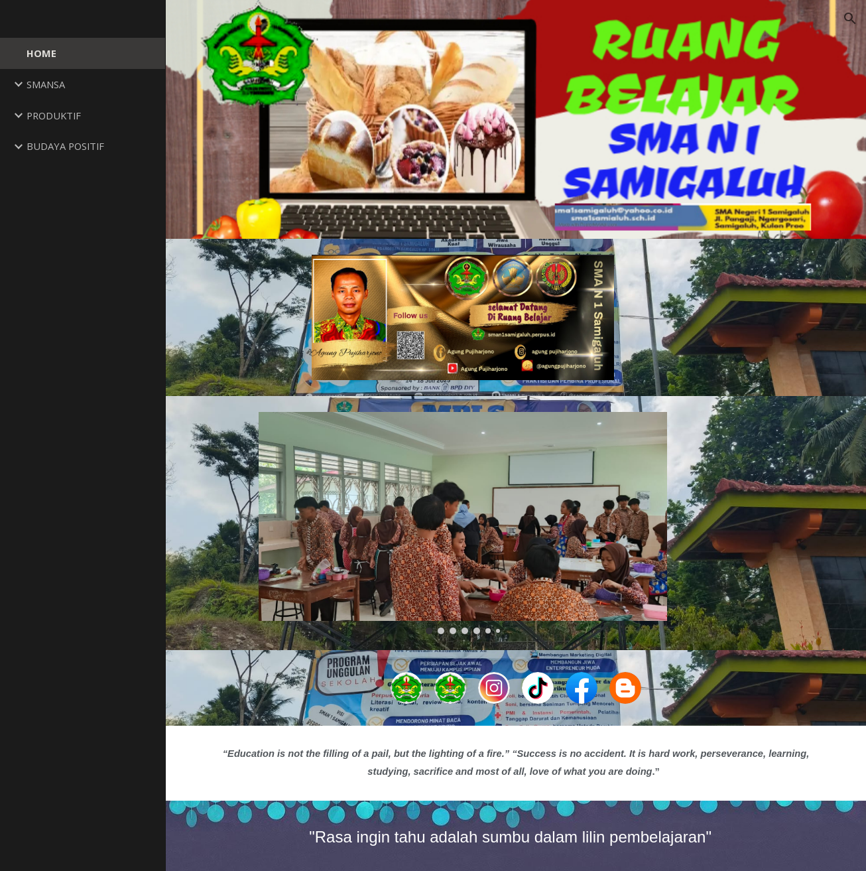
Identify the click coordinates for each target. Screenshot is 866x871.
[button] (850, 18)
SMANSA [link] (46, 84)
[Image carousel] (463, 523)
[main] (516, 763)
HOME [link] (41, 53)
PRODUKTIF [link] (54, 115)
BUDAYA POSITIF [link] (65, 146)
